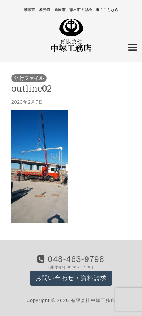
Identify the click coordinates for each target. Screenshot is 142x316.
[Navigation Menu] (132, 46)
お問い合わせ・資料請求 (71, 278)
